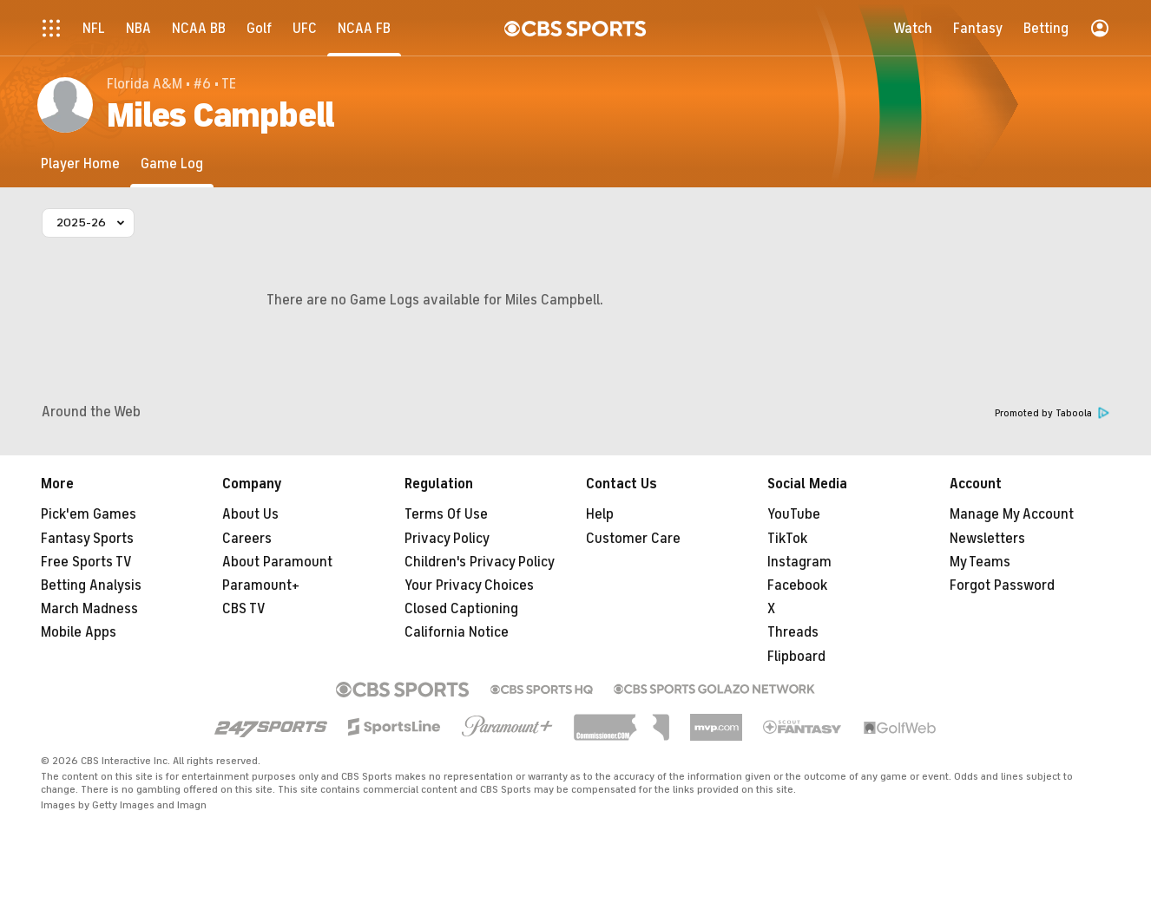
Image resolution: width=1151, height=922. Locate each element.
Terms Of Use (446, 514)
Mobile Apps (78, 632)
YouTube (793, 514)
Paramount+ (260, 585)
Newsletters (987, 538)
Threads (793, 632)
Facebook (797, 585)
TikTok (787, 538)
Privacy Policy (447, 538)
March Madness (89, 609)
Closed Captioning (461, 609)
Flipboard (796, 656)
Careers (247, 538)
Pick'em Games (88, 514)
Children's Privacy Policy (479, 562)
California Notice (456, 632)
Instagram (799, 562)
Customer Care (633, 538)
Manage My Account (1012, 514)
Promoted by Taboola (1052, 413)
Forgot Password (1002, 585)
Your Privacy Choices (469, 585)
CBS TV (244, 609)
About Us (250, 514)
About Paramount (277, 562)
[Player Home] (80, 163)
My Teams (980, 562)
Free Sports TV (86, 562)
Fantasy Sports (87, 538)
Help (600, 514)
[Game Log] (172, 163)
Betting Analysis (91, 585)
